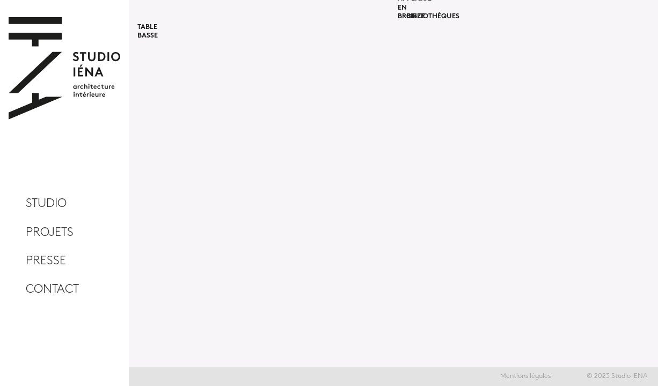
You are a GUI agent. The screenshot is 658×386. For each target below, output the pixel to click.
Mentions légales (525, 376)
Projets (50, 232)
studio (46, 203)
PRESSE (46, 260)
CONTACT (52, 289)
